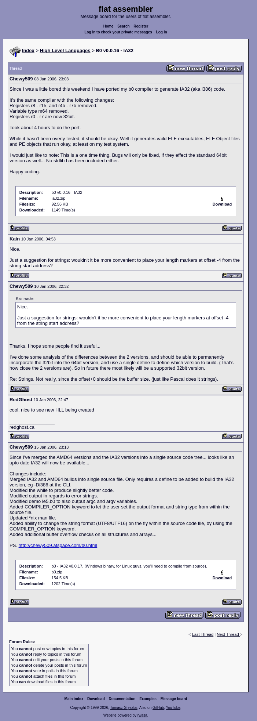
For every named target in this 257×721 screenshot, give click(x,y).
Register (140, 26)
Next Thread (228, 634)
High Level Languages (65, 50)
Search (123, 26)
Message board (174, 699)
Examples (148, 699)
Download (96, 699)
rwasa (142, 715)
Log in (161, 32)
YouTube (173, 708)
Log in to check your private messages (118, 32)
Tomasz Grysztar (123, 708)
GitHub (158, 708)
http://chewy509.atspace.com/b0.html (58, 545)
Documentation (122, 699)
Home (108, 26)
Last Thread (203, 634)
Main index (74, 699)
